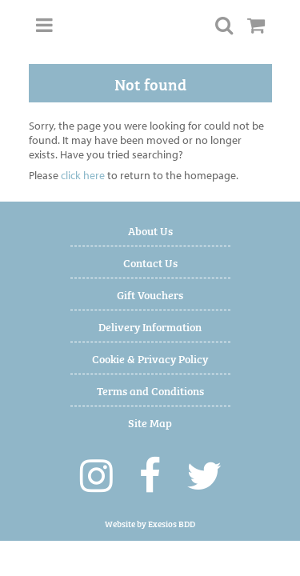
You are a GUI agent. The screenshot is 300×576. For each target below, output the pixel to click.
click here (83, 175)
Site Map (150, 422)
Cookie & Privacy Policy (150, 358)
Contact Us (150, 262)
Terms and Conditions (150, 390)
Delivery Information (150, 326)
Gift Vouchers (150, 294)
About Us (150, 230)
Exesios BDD (171, 523)
